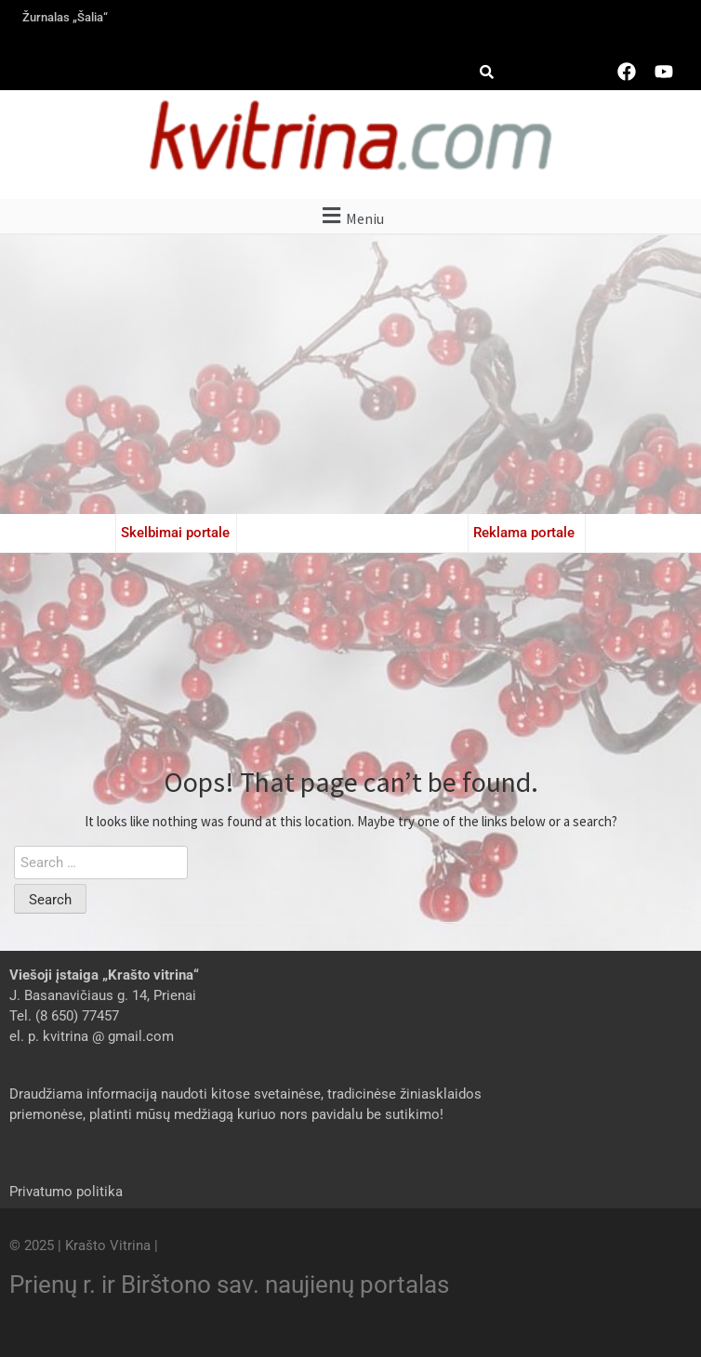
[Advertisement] (350, 374)
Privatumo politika (66, 1191)
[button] (350, 216)
